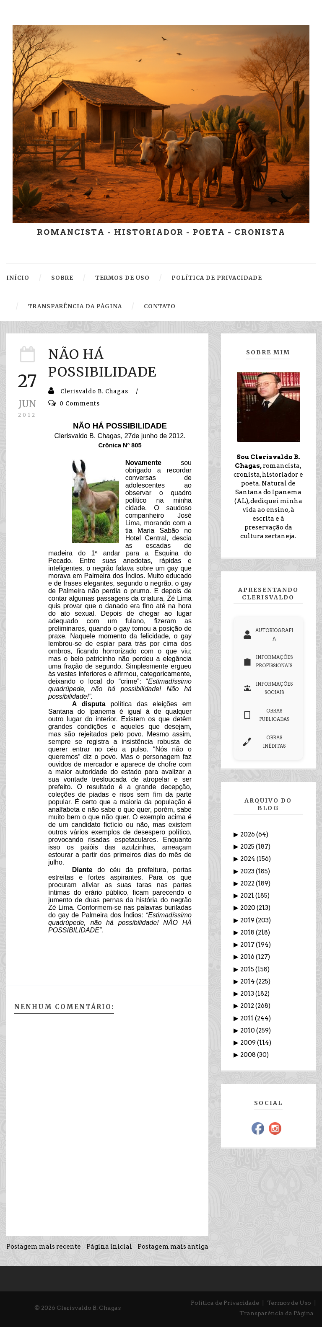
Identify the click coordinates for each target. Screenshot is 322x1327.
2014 (248, 981)
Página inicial (109, 1246)
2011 (247, 1018)
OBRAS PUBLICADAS (266, 715)
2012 (247, 1005)
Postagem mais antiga (173, 1246)
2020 (248, 907)
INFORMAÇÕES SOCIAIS (268, 688)
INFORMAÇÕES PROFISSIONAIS (268, 661)
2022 (248, 883)
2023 (248, 871)
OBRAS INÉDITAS (264, 742)
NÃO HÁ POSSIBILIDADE (102, 363)
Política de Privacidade (225, 1302)
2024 (248, 858)
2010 (248, 1030)
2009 (248, 1042)
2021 (247, 895)
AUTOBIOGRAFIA (268, 634)
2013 (247, 993)
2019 (248, 920)
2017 (248, 944)
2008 (248, 1055)
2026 (248, 834)
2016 (248, 956)
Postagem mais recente (43, 1246)
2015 (247, 969)
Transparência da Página (276, 1313)
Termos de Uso (289, 1302)
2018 (248, 932)
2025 (248, 846)
